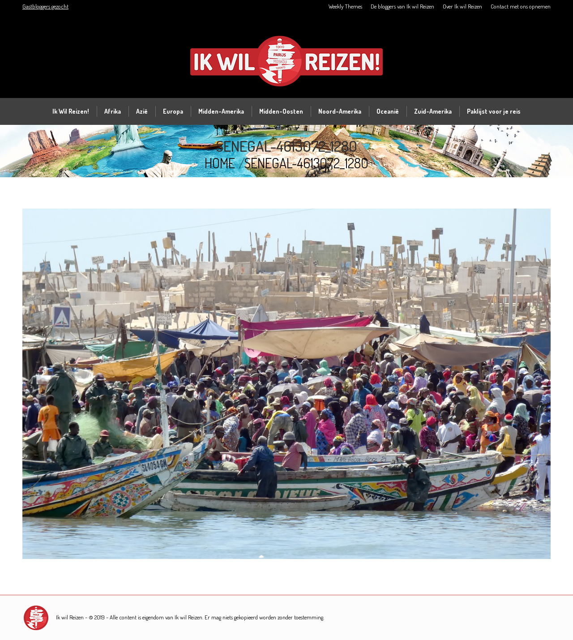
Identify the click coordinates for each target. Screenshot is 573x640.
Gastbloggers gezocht (45, 6)
